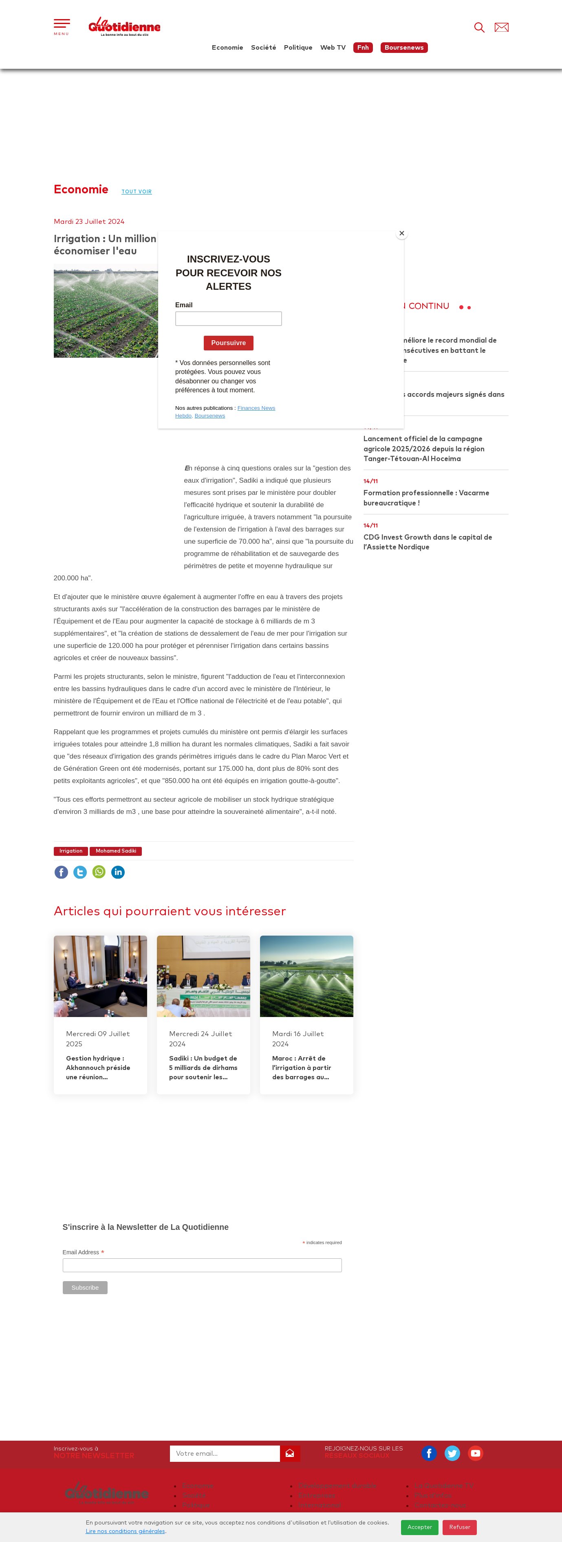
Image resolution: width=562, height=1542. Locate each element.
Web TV (333, 47)
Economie (227, 47)
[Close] (402, 233)
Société (263, 47)
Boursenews (404, 47)
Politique (298, 47)
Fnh (363, 47)
